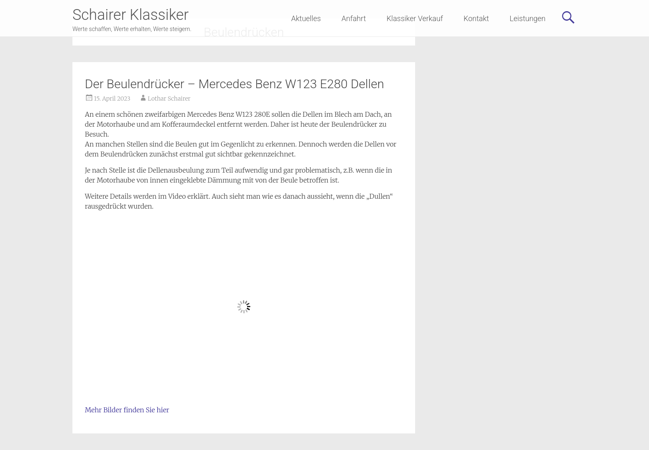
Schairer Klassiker (130, 15)
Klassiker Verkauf (415, 18)
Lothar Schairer (169, 98)
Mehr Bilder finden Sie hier (127, 410)
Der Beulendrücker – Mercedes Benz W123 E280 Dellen (234, 84)
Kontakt (476, 18)
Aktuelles (306, 18)
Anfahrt (353, 18)
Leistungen (528, 18)
